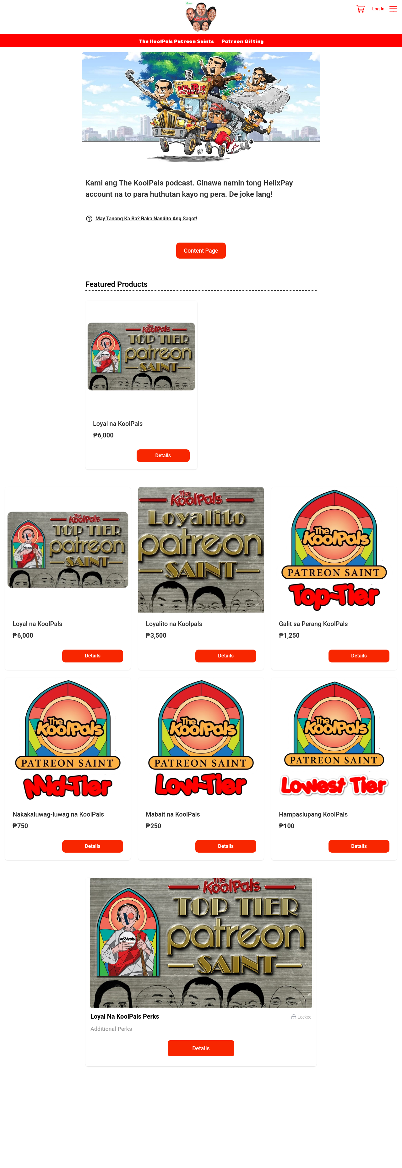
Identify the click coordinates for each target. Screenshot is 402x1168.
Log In (378, 8)
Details (163, 457)
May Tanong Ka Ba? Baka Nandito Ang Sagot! (146, 219)
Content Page (201, 250)
